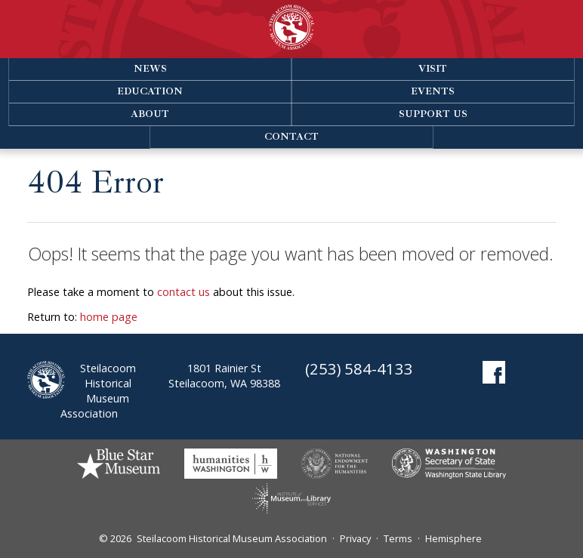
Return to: (82, 317)
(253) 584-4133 (359, 368)
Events (433, 91)
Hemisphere (453, 538)
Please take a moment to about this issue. (161, 292)
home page (108, 317)
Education (150, 91)
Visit (432, 69)
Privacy (355, 538)
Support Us (433, 114)
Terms (398, 538)
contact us (183, 292)
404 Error (96, 182)
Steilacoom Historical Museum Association (232, 538)
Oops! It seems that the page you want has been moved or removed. (291, 254)
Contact (291, 137)
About (150, 114)
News (150, 69)
